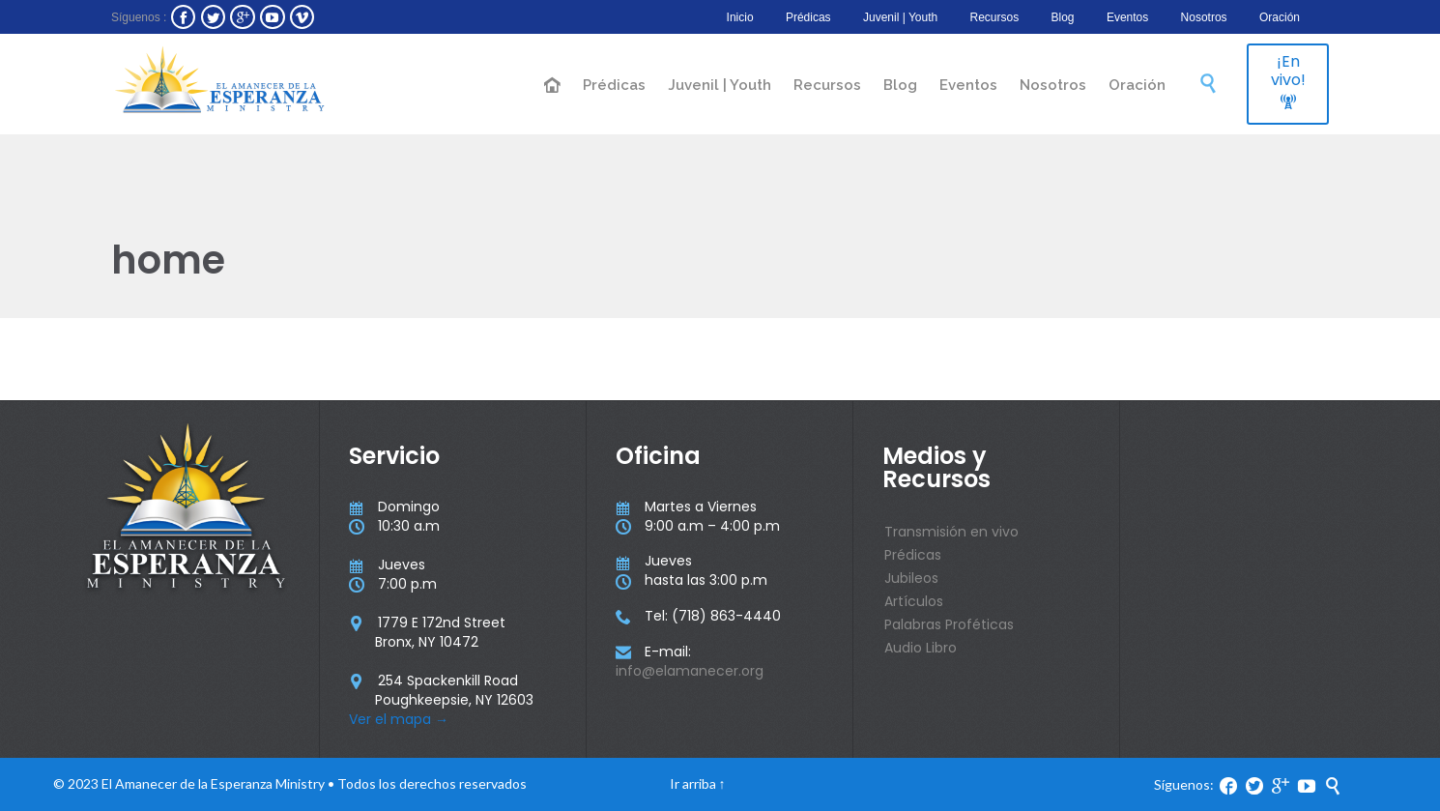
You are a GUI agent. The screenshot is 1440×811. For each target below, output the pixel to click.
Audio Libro (920, 647)
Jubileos (911, 578)
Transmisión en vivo (951, 531)
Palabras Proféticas (949, 624)
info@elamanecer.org (689, 671)
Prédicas (912, 555)
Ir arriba (693, 783)
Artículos (913, 601)
